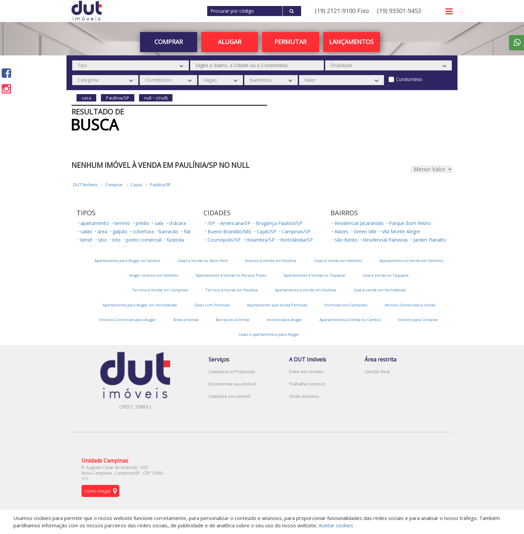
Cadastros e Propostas (232, 371)
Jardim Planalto (429, 240)
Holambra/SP (260, 240)
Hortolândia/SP (296, 240)
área (102, 231)
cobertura (143, 231)
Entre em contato (306, 371)
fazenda (175, 240)
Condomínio (409, 79)
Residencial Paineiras (385, 240)
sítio (102, 240)
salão (86, 231)
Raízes (342, 231)
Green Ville (365, 231)
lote (116, 240)
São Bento (346, 240)
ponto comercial (143, 240)
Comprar (168, 42)
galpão (120, 231)
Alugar (229, 42)
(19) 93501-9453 (399, 11)
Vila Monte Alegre (401, 231)
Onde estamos (304, 396)
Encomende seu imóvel (232, 384)
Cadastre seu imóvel (229, 396)
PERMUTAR (290, 42)
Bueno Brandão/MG (229, 231)
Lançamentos (351, 42)
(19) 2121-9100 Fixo (342, 11)
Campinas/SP (296, 231)
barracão (168, 231)
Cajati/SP (266, 231)
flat (187, 231)
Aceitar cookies (335, 525)
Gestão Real (377, 371)
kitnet (87, 240)
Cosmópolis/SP (224, 240)
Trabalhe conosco (307, 384)
